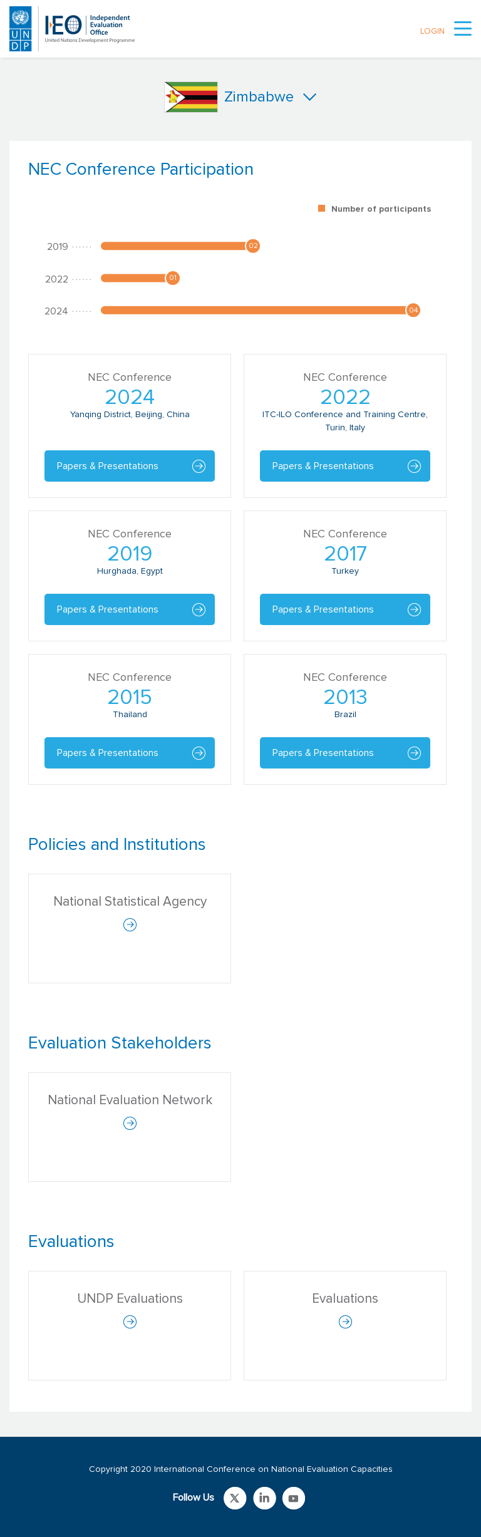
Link (235, 1498)
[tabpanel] (240, 478)
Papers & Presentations (107, 466)
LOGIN (432, 32)
